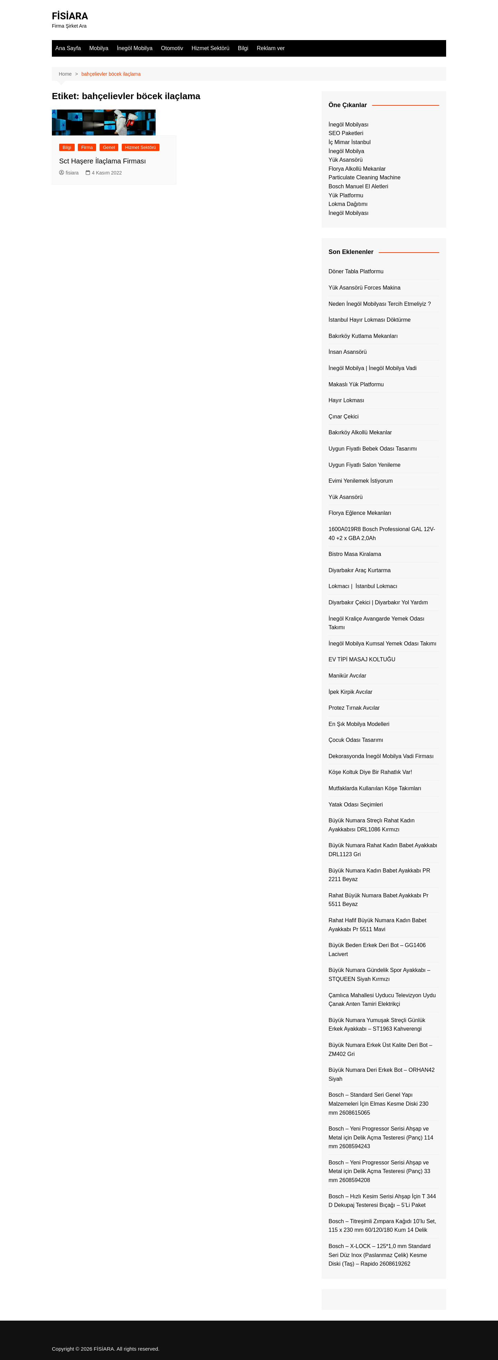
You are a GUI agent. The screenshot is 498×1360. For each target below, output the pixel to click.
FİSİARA (70, 16)
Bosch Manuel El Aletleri (358, 186)
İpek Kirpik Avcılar (350, 692)
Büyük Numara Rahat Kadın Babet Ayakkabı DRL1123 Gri (383, 849)
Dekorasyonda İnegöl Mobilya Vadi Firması (381, 756)
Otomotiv (172, 48)
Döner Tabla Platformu (356, 271)
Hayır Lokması (346, 400)
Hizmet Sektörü (210, 48)
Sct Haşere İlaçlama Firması (102, 161)
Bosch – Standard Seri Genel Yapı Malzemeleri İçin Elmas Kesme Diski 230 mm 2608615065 (378, 1103)
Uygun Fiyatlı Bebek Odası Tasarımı (373, 449)
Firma (87, 147)
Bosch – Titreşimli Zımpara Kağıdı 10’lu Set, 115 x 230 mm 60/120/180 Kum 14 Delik (382, 1225)
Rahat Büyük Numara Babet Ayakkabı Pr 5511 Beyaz (378, 899)
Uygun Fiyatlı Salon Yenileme (364, 465)
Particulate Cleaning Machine (364, 177)
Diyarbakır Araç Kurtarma (360, 570)
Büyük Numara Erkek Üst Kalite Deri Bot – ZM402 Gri (380, 1049)
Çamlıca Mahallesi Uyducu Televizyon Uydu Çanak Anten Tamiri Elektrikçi (382, 999)
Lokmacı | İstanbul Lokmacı (363, 586)
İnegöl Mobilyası (349, 125)
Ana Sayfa (68, 48)
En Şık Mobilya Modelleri (359, 724)
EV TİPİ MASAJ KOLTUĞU (362, 659)
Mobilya (98, 48)
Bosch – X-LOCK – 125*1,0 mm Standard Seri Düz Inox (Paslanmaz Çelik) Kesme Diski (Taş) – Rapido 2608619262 (380, 1255)
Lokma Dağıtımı (348, 204)
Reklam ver (271, 48)
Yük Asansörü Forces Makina (364, 288)
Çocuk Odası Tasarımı (356, 740)
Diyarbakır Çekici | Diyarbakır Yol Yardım (378, 602)
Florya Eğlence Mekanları (360, 513)
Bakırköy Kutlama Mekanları (363, 336)
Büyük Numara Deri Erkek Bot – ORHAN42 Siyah (382, 1074)
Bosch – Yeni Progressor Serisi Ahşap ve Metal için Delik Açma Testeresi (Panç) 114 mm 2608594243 (381, 1137)
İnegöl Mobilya (135, 48)
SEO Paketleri (346, 133)
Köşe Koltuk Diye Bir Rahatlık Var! (370, 772)
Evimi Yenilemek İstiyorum (361, 481)
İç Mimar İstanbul (350, 142)
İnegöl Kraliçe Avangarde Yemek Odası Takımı (376, 623)
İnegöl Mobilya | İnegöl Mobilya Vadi (373, 368)
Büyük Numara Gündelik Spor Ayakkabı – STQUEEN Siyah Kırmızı (379, 974)
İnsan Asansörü (348, 352)
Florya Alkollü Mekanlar (357, 169)
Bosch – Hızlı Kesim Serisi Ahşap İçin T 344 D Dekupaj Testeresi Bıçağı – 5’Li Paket (382, 1200)
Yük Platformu (346, 195)
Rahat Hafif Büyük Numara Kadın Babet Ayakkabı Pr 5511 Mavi (377, 924)
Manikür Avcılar (347, 676)
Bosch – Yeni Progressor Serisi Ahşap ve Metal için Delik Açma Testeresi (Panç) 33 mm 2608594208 (379, 1171)
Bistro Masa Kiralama (355, 554)
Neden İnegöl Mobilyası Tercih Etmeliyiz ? (380, 304)
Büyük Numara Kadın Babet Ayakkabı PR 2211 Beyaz (379, 875)
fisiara (69, 173)
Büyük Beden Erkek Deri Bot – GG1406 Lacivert (377, 949)
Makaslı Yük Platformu (356, 384)
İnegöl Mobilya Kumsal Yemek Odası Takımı (382, 643)
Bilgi (243, 48)
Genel (109, 147)
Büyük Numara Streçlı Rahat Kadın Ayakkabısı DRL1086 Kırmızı (372, 825)
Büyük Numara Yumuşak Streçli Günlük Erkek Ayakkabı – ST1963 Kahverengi (377, 1024)
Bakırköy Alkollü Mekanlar (360, 432)
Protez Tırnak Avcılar (354, 708)
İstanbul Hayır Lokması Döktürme (370, 320)
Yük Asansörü (346, 160)
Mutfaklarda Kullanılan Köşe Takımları (375, 788)
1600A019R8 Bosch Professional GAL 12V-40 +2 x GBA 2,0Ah (382, 533)
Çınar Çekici (344, 416)
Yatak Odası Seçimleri (356, 805)
